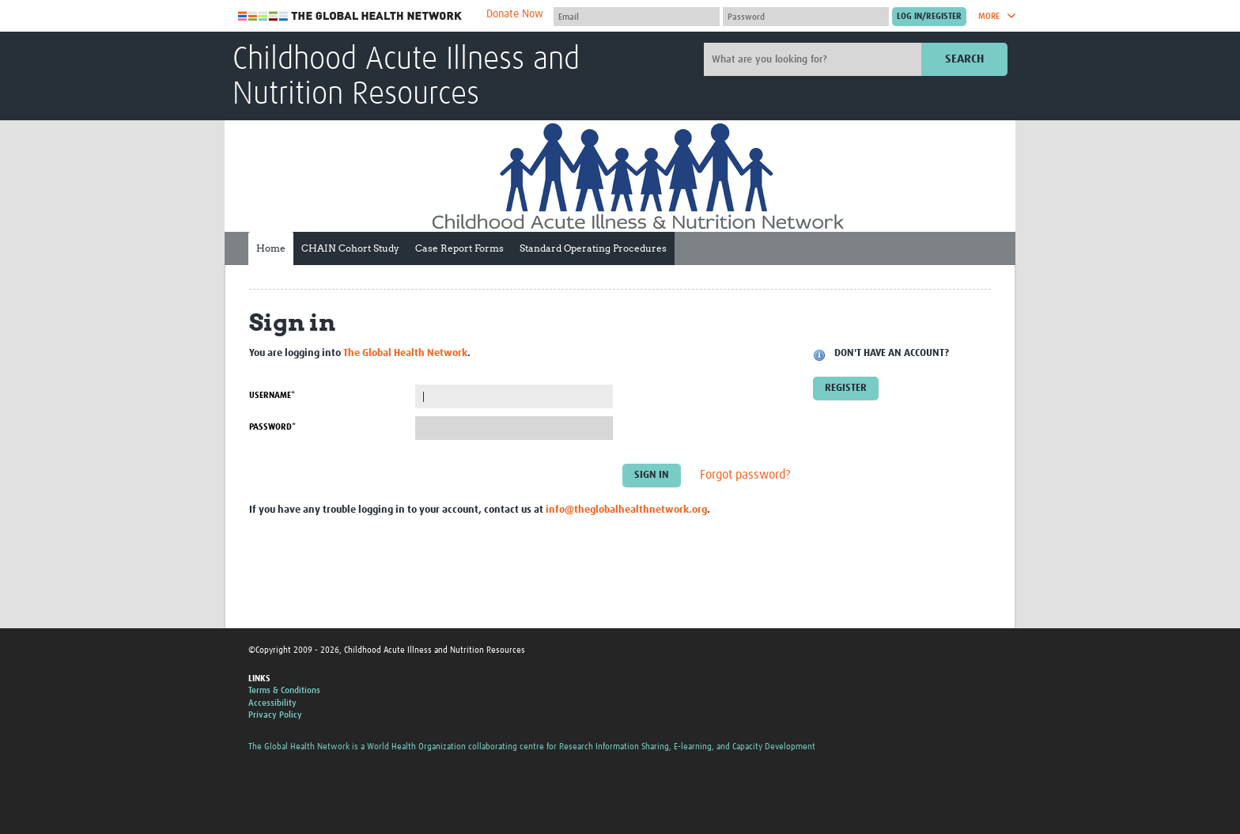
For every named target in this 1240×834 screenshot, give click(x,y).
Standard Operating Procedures (593, 248)
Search (964, 59)
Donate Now (514, 14)
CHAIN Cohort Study (350, 248)
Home (270, 248)
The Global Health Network (350, 16)
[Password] (806, 16)
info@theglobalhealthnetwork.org (626, 510)
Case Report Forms (459, 248)
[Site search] (814, 59)
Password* (272, 427)
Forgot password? (745, 475)
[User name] (637, 16)
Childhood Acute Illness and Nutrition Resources (406, 77)
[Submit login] (929, 16)
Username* (272, 395)
